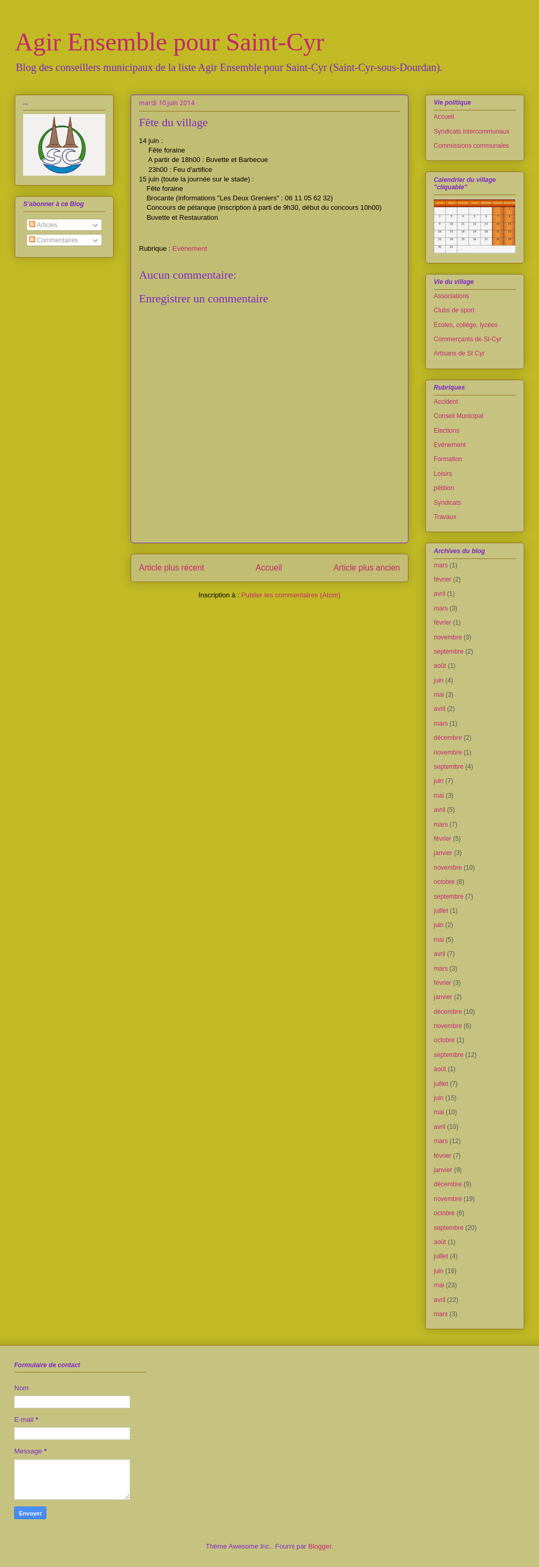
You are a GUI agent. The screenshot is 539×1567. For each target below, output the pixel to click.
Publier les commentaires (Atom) (291, 595)
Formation (448, 459)
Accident (446, 401)
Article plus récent (171, 567)
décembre (448, 737)
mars (441, 565)
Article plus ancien (366, 567)
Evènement (190, 248)
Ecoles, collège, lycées (465, 325)
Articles (43, 225)
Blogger (320, 1546)
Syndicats (447, 502)
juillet (441, 910)
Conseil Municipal (458, 416)
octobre (444, 882)
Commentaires (53, 240)
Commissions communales (471, 145)
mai (439, 694)
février (442, 579)
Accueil (269, 567)
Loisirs (443, 473)
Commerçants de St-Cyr (468, 339)
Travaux (445, 517)
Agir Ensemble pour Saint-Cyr (169, 42)
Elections (447, 430)
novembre (448, 637)
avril (439, 593)
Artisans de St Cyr (459, 353)
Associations (451, 296)
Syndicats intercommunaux (472, 131)
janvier (443, 853)
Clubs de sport (454, 310)
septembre (449, 651)
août (440, 665)
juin (439, 680)
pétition (444, 488)
